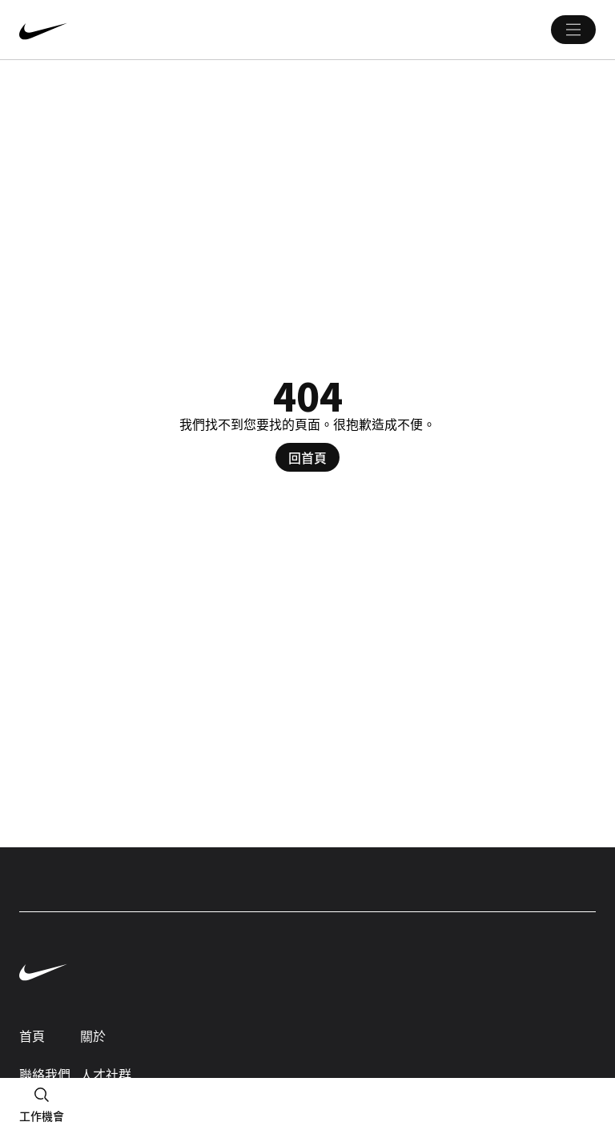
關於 (93, 1035)
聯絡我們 (44, 1074)
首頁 (32, 1035)
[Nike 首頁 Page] (139, 29)
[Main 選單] (573, 29)
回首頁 (307, 457)
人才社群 (105, 1074)
